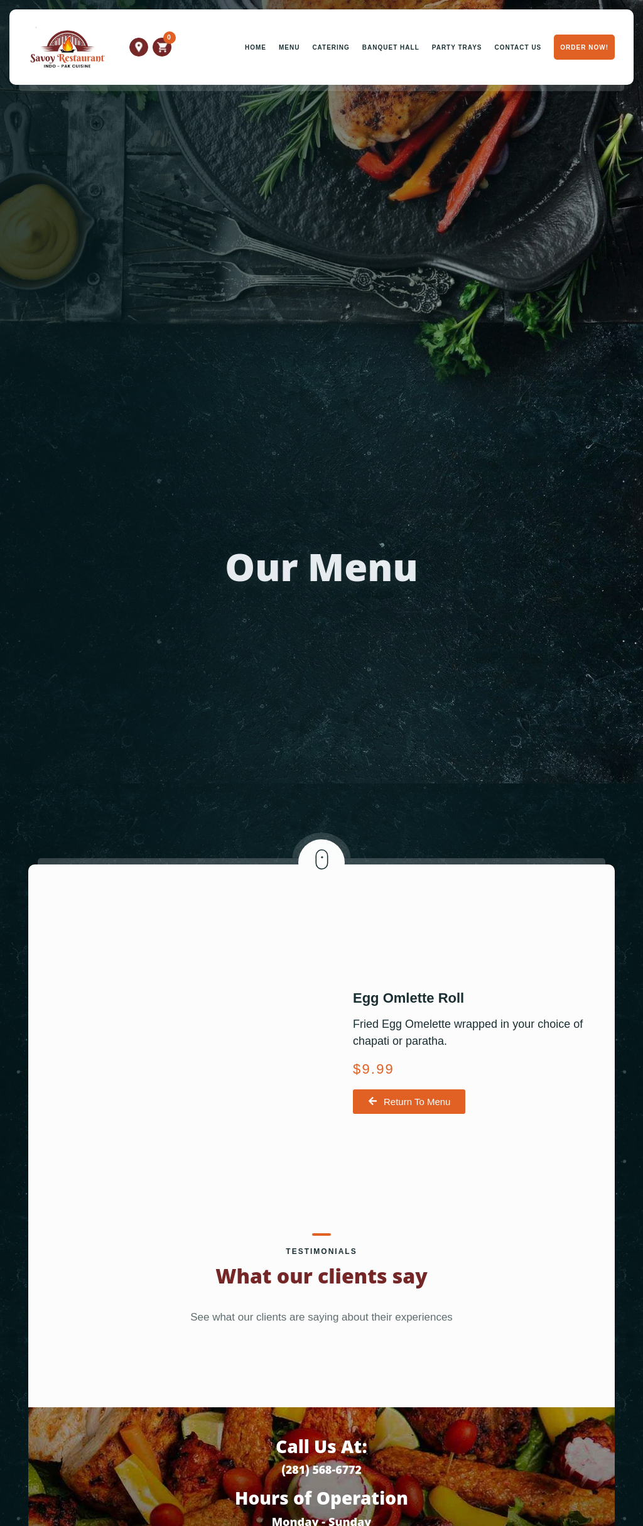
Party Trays (457, 47)
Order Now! (584, 47)
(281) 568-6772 (321, 1471)
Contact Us (517, 47)
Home (255, 47)
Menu (289, 47)
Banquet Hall (390, 47)
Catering (330, 47)
